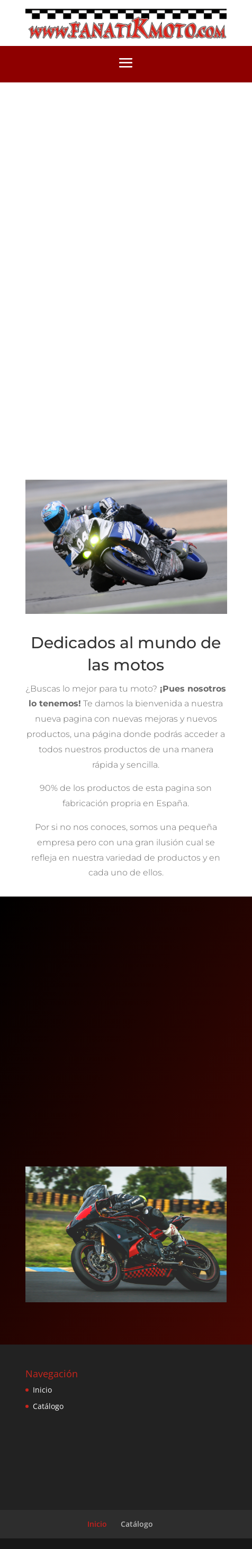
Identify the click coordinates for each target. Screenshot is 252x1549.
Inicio (42, 1390)
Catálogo (48, 1406)
